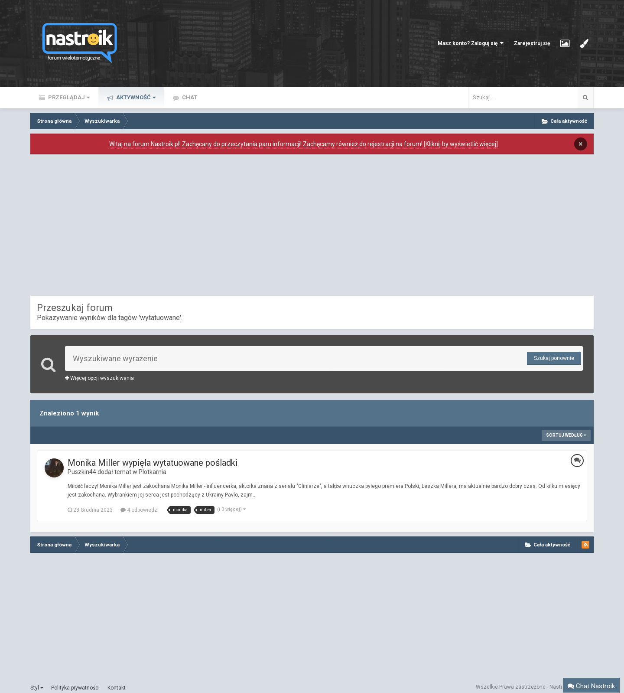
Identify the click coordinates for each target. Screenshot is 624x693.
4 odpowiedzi (139, 510)
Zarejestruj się (532, 43)
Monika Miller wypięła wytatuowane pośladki (152, 463)
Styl (36, 688)
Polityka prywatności (75, 688)
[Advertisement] (312, 227)
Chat (189, 97)
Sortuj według (566, 435)
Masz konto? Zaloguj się (471, 43)
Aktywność (135, 97)
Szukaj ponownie (554, 358)
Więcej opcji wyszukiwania (99, 378)
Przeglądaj (68, 97)
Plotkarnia (152, 471)
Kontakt (116, 688)
